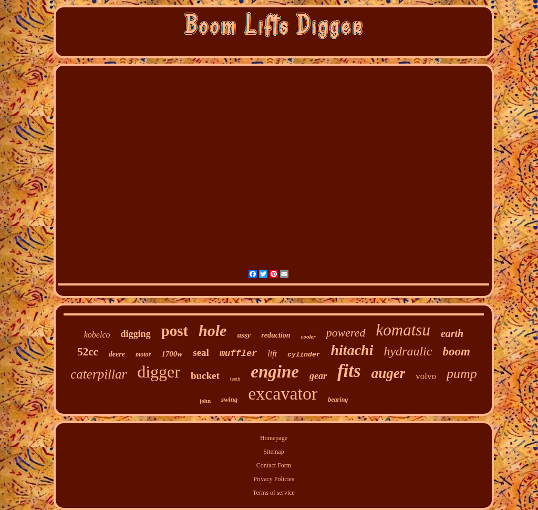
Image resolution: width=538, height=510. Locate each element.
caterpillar (98, 374)
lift (272, 353)
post (175, 330)
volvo (426, 376)
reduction (275, 335)
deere (117, 354)
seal (201, 352)
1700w (171, 354)
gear (318, 376)
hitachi (352, 350)
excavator (282, 393)
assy (244, 335)
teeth (235, 379)
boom (456, 351)
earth (452, 333)
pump (462, 373)
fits (349, 371)
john (205, 400)
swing (229, 399)
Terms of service (274, 492)
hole (212, 330)
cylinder (303, 355)
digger (158, 371)
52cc (87, 351)
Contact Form (273, 465)
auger (388, 373)
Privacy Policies (273, 479)
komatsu (403, 330)
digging (135, 334)
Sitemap (273, 451)
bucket (205, 375)
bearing (338, 399)
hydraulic (408, 351)
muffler (238, 354)
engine (275, 371)
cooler (308, 336)
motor (143, 354)
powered (346, 332)
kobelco (97, 334)
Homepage (273, 438)
